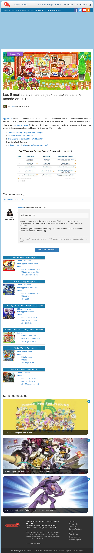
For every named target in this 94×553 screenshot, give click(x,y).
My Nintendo (36, 537)
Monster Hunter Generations (20, 136)
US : (23, 272)
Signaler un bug (74, 537)
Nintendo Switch (36, 532)
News (13, 10)
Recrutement (73, 534)
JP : (22, 275)
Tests (24, 4)
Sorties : (20, 266)
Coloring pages (78, 551)
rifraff (13, 106)
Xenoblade (36, 534)
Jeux (57, 4)
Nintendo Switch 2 (36, 539)
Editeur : (20, 261)
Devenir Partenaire (26, 551)
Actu (17, 4)
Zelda (45, 532)
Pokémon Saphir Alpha (18, 145)
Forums (42, 4)
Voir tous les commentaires (47, 250)
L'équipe (72, 521)
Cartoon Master (46, 537)
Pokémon (56, 532)
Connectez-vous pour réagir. (15, 199)
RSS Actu (29, 543)
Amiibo (28, 537)
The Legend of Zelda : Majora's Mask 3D (25, 139)
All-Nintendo (37, 551)
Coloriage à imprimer (64, 551)
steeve (21, 207)
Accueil (6, 10)
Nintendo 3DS (22, 10)
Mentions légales (75, 540)
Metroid (28, 534)
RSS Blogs (37, 543)
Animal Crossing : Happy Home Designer (26, 132)
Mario (50, 532)
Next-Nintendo (47, 551)
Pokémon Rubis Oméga (39, 145)
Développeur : (22, 263)
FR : (23, 269)
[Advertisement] (47, 31)
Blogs (50, 4)
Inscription (69, 4)
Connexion (81, 4)
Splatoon (44, 534)
